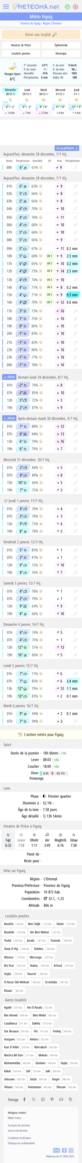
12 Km (43, 113)
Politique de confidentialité (21, 1143)
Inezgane (14, 1039)
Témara (13, 1087)
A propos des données (19, 1125)
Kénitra (39, 1039)
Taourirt (31, 973)
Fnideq (62, 1031)
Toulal (7, 940)
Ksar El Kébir (17, 1047)
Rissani (8, 990)
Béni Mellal (44, 1015)
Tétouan (66, 1087)
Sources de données (18, 1130)
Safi (33, 1071)
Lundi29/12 (27, 92)
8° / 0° (43, 107)
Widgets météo (17, 1113)
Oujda (7, 973)
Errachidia (51, 982)
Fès (41, 1031)
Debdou (38, 948)
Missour (9, 957)
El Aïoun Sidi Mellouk (16, 982)
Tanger (61, 1079)
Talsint (60, 924)
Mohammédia (17, 1063)
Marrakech (45, 1047)
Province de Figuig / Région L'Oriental (41, 23)
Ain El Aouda (39, 1007)
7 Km (27, 113)
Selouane (14, 1079)
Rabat (12, 1071)
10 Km (10, 113)
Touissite (55, 940)
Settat (38, 1079)
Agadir (13, 1007)
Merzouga (36, 957)
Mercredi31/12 (60, 92)
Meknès (48, 1055)
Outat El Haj (11, 948)
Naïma (34, 965)
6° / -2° (10, 107)
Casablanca (15, 1023)
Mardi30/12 (43, 92)
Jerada (30, 940)
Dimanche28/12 (10, 92)
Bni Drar (9, 965)
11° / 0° (60, 107)
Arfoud (58, 965)
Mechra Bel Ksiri (19, 1055)
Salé (53, 1071)
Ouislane (45, 1063)
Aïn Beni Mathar (39, 932)
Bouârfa (8, 924)
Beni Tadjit (34, 924)
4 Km (60, 113)
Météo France (14, 1118)
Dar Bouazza (16, 1031)
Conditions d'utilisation (19, 1138)
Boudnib (9, 932)
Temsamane (40, 1087)
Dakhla (42, 1023)
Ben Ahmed (16, 1015)
